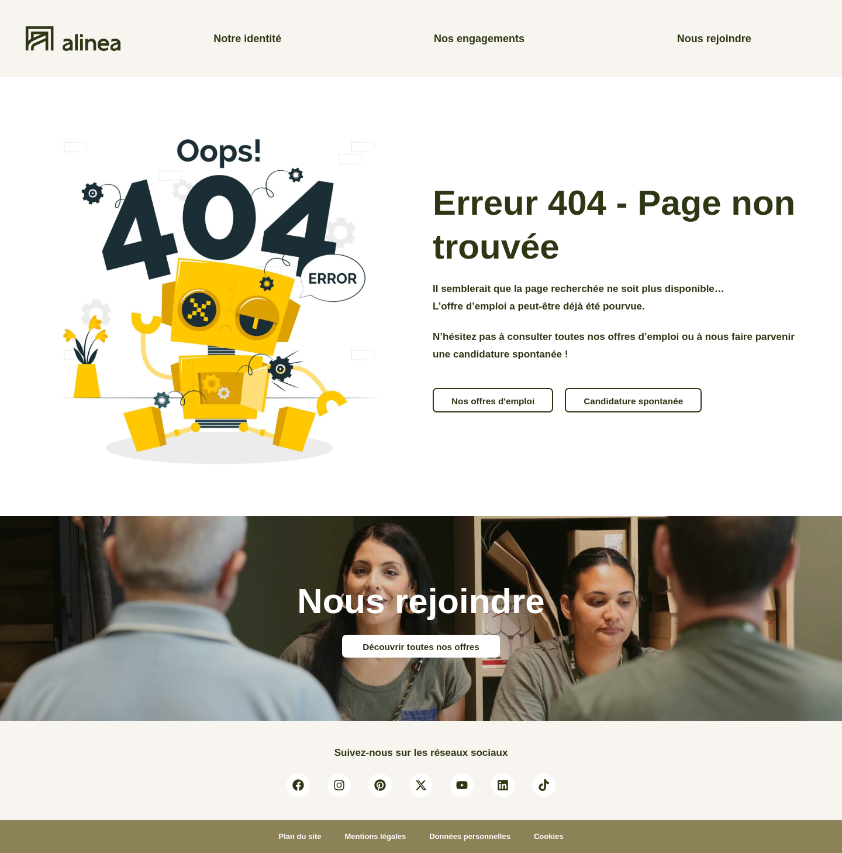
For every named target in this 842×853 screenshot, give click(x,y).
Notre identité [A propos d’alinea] (247, 38)
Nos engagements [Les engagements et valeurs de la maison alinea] (479, 38)
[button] (493, 400)
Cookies (549, 836)
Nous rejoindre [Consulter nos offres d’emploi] (714, 38)
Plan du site (299, 836)
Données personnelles (469, 836)
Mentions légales (375, 836)
